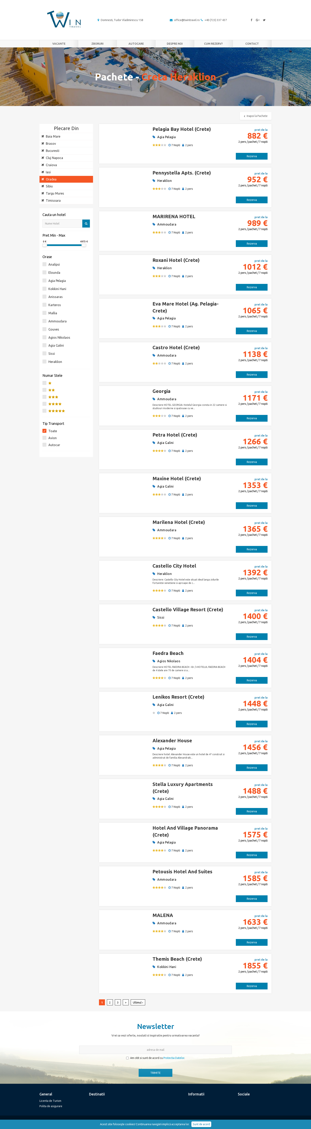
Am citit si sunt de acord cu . (155, 1058)
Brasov (48, 143)
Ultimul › (138, 1002)
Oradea (49, 179)
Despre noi (175, 43)
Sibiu (47, 186)
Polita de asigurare (50, 1106)
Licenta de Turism (50, 1100)
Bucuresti (50, 150)
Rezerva (252, 156)
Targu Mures (52, 193)
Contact (252, 43)
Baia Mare (50, 136)
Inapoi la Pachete (256, 116)
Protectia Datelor (173, 1058)
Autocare (136, 43)
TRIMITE (155, 1072)
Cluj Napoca (52, 158)
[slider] (44, 245)
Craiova (49, 165)
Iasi (46, 172)
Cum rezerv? (213, 43)
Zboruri (97, 43)
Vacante (58, 43)
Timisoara (51, 200)
